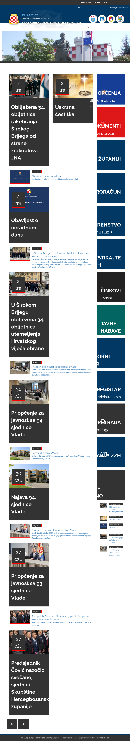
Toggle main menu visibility (117, 18)
